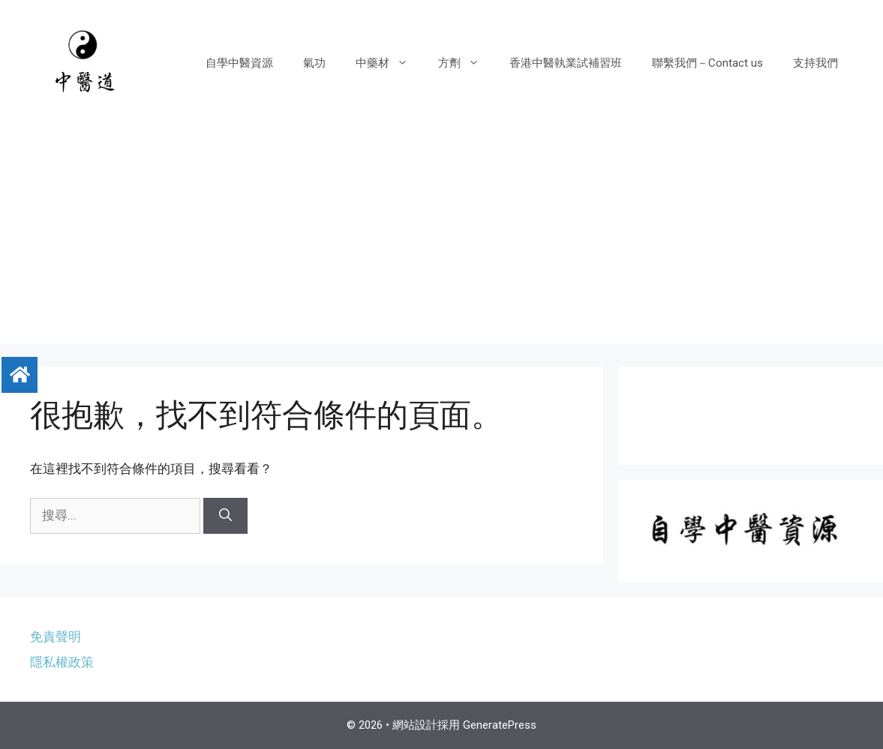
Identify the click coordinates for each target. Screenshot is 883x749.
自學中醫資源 (239, 63)
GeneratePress (499, 725)
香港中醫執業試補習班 (565, 63)
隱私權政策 (62, 662)
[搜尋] (225, 516)
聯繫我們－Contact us (707, 63)
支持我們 (815, 63)
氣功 (314, 63)
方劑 (466, 62)
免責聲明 (55, 636)
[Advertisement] (441, 239)
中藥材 (389, 62)
